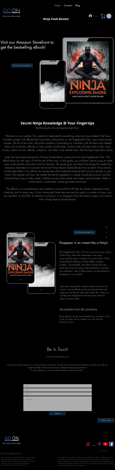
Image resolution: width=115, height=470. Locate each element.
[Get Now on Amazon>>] (22, 66)
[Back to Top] (106, 420)
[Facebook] (111, 444)
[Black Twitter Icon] (57, 378)
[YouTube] (105, 444)
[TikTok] (99, 444)
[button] (106, 16)
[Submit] (57, 413)
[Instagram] (88, 444)
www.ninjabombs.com (17, 457)
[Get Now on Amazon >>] (84, 232)
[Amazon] (94, 444)
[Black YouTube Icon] (61, 378)
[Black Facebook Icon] (53, 378)
